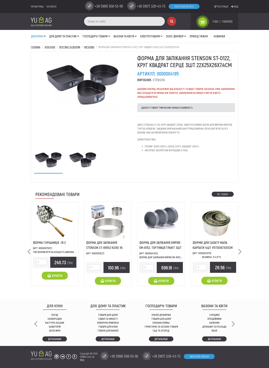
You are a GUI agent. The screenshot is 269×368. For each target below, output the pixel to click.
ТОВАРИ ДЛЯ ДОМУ (108, 314)
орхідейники (214, 318)
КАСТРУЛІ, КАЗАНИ (54, 322)
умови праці (37, 6)
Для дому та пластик (63, 36)
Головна (35, 47)
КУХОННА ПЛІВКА (161, 322)
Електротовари (150, 36)
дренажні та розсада (214, 326)
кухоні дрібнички (161, 314)
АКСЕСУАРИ (54, 330)
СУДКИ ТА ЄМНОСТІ (108, 318)
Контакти (51, 6)
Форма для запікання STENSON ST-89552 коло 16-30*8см (104, 247)
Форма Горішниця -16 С (49, 242)
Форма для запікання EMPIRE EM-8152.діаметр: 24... (167, 257)
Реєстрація (221, 6)
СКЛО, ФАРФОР (175, 36)
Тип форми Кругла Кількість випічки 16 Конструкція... (63, 252)
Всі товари (222, 194)
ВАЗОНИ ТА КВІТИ (124, 36)
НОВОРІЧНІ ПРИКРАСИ (108, 322)
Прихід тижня (199, 36)
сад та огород (161, 330)
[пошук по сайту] (124, 21)
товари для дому (161, 318)
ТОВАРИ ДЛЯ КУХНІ (108, 326)
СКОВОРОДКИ (55, 318)
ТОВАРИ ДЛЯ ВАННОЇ (107, 330)
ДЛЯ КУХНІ (37, 36)
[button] (45, 34)
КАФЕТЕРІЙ (55, 326)
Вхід (234, 6)
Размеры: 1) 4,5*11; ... (214, 257)
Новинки (219, 36)
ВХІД (82, 359)
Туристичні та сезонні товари (161, 326)
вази (214, 330)
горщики (214, 314)
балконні (214, 322)
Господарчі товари (95, 36)
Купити (54, 276)
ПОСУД (54, 314)
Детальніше (54, 339)
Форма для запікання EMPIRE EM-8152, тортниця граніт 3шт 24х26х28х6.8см (160, 247)
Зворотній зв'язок (184, 6)
